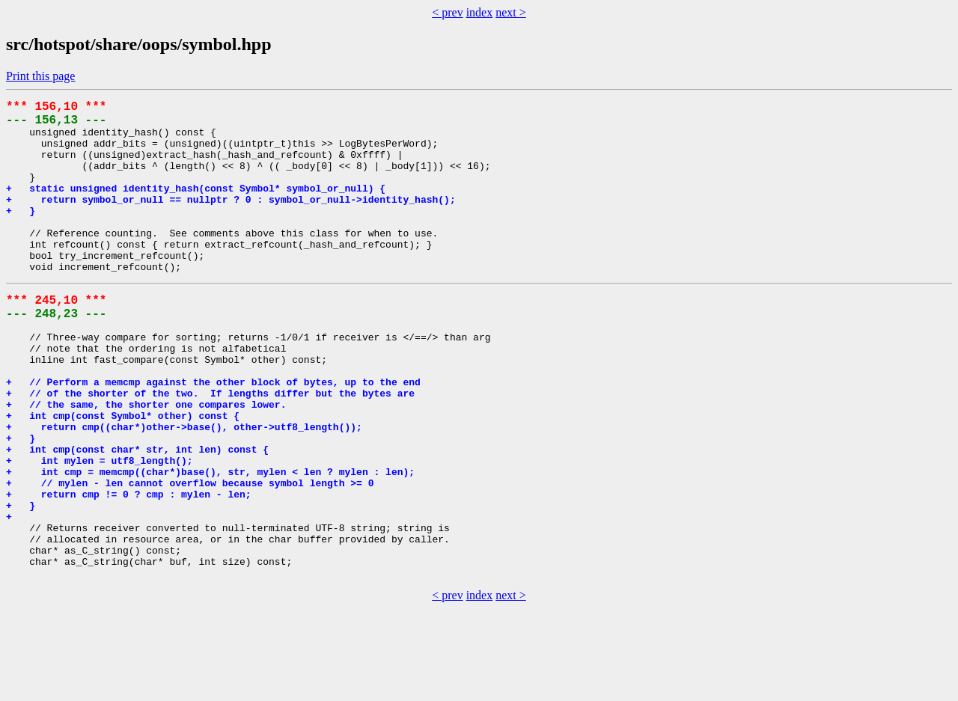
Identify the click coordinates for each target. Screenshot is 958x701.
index (479, 12)
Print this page (40, 76)
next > (510, 12)
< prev (447, 12)
